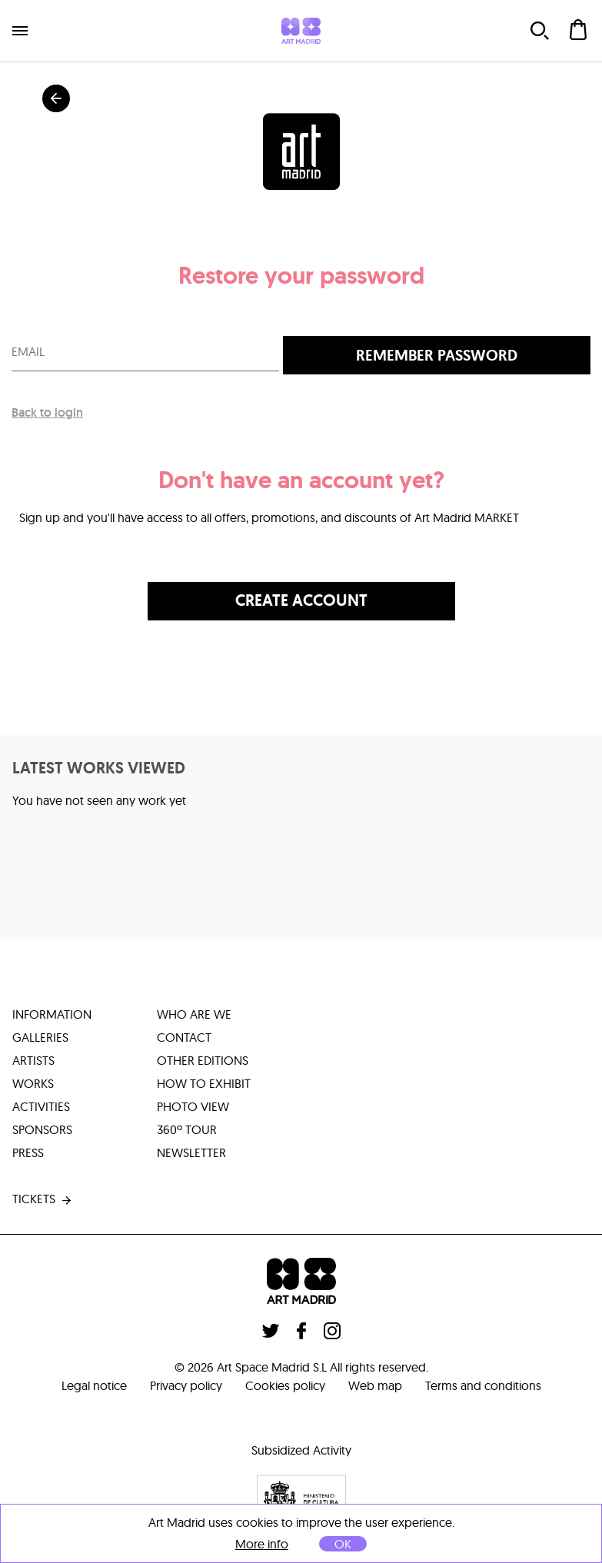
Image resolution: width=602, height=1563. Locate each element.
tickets (43, 1199)
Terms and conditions (483, 1385)
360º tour (187, 1129)
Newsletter (191, 1152)
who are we (194, 1014)
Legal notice (94, 1385)
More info (261, 1544)
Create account (301, 600)
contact (184, 1037)
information (51, 1014)
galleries (40, 1037)
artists (33, 1060)
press (28, 1152)
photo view (193, 1106)
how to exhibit (204, 1083)
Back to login (47, 412)
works (33, 1083)
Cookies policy (285, 1385)
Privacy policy (186, 1385)
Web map (375, 1385)
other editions (202, 1060)
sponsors (42, 1129)
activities (41, 1106)
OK (342, 1543)
